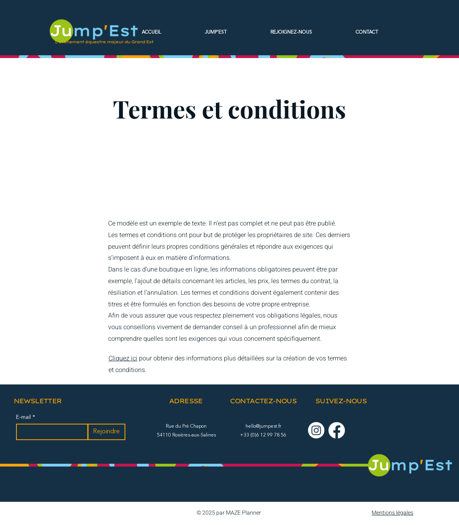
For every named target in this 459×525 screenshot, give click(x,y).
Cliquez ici (123, 358)
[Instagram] (316, 430)
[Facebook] (336, 430)
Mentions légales (392, 513)
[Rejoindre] (106, 432)
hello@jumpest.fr (263, 426)
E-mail (24, 417)
